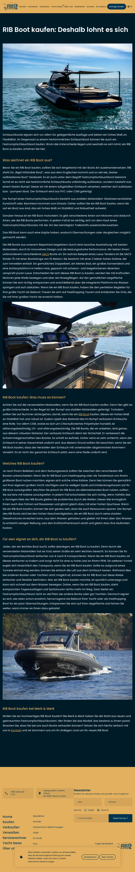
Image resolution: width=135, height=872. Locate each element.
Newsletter (80, 6)
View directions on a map (55, 793)
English (91, 810)
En (129, 6)
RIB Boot (83, 414)
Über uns (68, 6)
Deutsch (105, 810)
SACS (45, 254)
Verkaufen (45, 6)
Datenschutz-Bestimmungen (48, 827)
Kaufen (22, 6)
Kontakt (90, 6)
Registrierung (120, 818)
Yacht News (57, 6)
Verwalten (33, 6)
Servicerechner (14, 838)
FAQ (35, 843)
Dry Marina (101, 6)
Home (7, 817)
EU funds (37, 838)
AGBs (35, 832)
